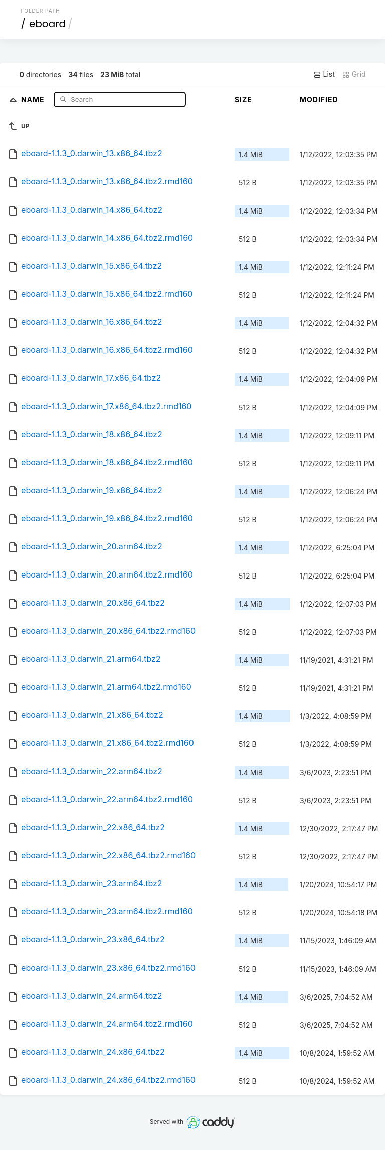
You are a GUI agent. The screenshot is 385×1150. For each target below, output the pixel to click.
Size (243, 99)
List (324, 74)
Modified (319, 99)
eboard (47, 24)
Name (34, 99)
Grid (354, 74)
